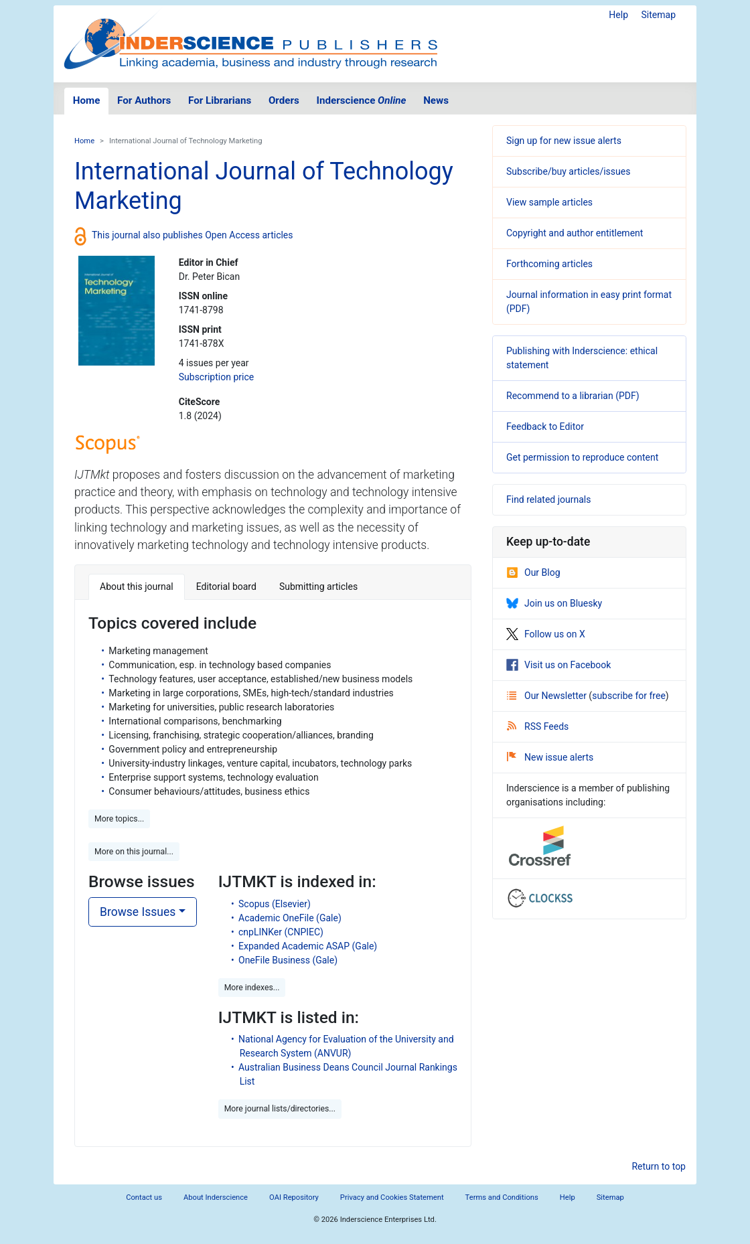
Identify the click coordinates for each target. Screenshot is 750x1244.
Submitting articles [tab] (318, 586)
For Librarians (219, 100)
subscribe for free (629, 695)
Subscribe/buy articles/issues (568, 171)
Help (618, 14)
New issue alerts (550, 757)
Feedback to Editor (545, 426)
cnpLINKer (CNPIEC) (280, 932)
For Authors (144, 100)
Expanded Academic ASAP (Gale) (307, 946)
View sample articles (549, 202)
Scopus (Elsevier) (274, 904)
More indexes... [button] (252, 987)
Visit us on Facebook (558, 664)
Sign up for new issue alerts (563, 140)
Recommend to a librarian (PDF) (573, 395)
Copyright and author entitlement (574, 233)
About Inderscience (215, 1197)
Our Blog (533, 572)
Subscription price (216, 377)
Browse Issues (137, 912)
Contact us (144, 1197)
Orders (284, 100)
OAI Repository (294, 1197)
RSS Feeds (538, 726)
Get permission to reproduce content (582, 457)
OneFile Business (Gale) (288, 960)
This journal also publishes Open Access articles (192, 235)
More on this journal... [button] (133, 851)
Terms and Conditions (501, 1197)
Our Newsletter (548, 695)
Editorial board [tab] (226, 586)
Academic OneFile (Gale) (290, 918)
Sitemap (659, 14)
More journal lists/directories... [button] (279, 1108)
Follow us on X (545, 634)
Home (86, 100)
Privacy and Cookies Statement (392, 1197)
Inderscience (361, 100)
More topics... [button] (119, 819)
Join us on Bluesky (554, 603)
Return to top (658, 1166)
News (436, 100)
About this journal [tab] (136, 586)
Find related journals (548, 499)
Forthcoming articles (549, 263)
